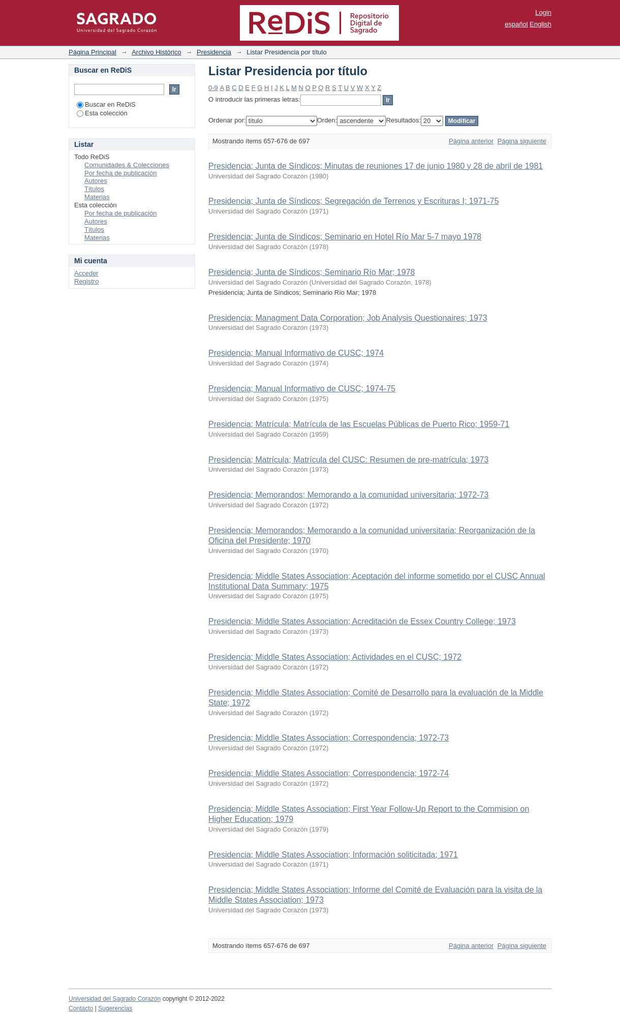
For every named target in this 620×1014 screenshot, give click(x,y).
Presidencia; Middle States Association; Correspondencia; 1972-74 (328, 773)
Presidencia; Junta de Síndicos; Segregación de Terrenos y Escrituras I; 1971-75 (353, 201)
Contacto (81, 1008)
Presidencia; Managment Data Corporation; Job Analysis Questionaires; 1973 (347, 318)
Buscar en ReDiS (106, 104)
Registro (86, 281)
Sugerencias (115, 1008)
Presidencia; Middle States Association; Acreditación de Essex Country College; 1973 (362, 621)
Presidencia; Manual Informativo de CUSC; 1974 (296, 353)
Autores (95, 181)
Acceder (86, 273)
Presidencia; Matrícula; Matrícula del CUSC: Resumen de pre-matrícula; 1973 (348, 459)
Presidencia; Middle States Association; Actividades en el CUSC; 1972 (334, 657)
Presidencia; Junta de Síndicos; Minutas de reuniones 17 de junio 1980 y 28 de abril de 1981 (375, 166)
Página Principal (92, 52)
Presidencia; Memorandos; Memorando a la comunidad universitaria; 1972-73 (348, 494)
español (516, 24)
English (540, 24)
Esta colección (102, 113)
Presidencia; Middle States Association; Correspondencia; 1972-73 (328, 737)
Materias (97, 197)
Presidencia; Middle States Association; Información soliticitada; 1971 (333, 854)
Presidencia (214, 52)
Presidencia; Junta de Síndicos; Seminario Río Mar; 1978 (311, 272)
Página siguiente (522, 141)
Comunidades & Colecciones (126, 165)
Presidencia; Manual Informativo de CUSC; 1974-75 (301, 388)
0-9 (213, 87)
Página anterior (471, 141)
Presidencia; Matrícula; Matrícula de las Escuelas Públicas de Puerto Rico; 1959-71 (358, 424)
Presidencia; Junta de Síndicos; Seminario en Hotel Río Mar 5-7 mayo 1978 (344, 236)
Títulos (94, 189)
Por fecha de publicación (120, 173)
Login (543, 12)
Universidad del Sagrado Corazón (115, 998)
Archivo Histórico (156, 52)
